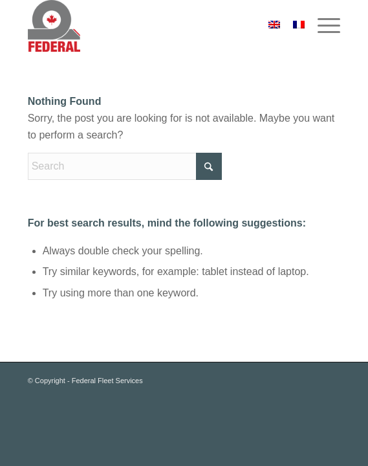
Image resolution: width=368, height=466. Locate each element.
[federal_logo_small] (153, 26)
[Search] (125, 166)
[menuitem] (322, 26)
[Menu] (322, 26)
